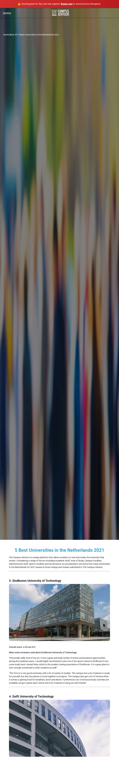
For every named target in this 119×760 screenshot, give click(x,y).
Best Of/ (14, 34)
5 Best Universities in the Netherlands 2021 (38, 34)
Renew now (67, 3)
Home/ (6, 34)
